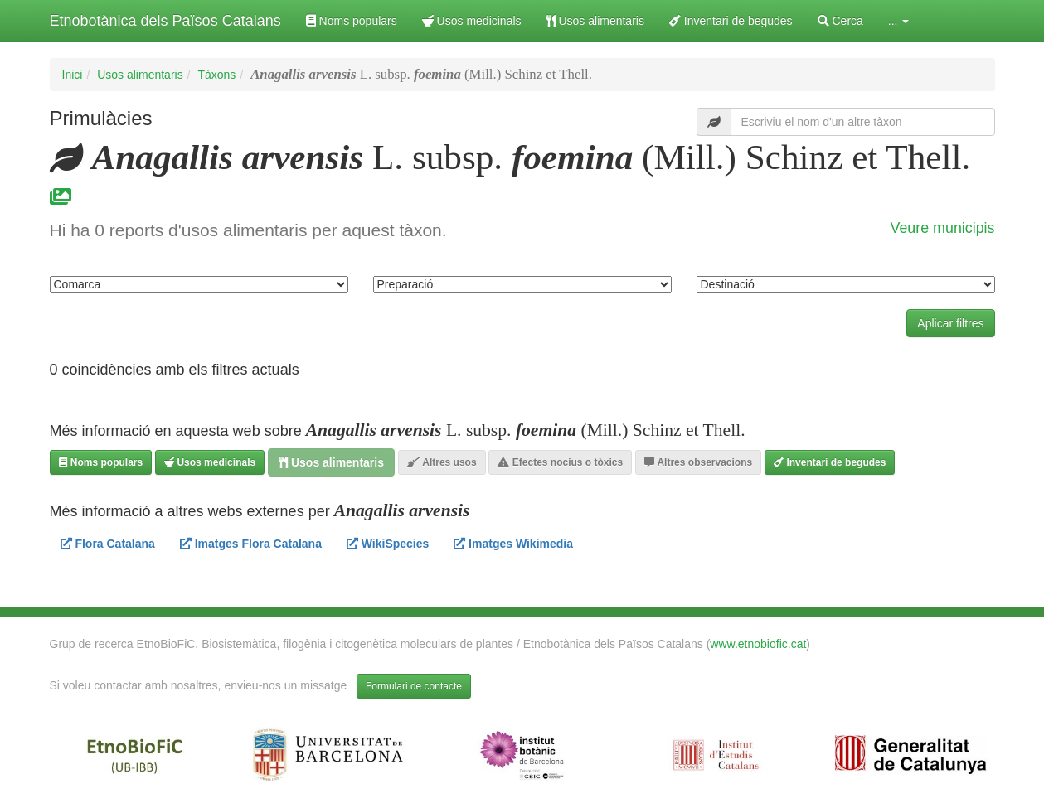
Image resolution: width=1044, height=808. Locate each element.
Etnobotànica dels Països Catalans (165, 20)
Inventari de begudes (731, 20)
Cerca (840, 20)
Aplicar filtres (950, 323)
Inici (72, 74)
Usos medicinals (472, 20)
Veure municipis (943, 228)
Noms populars (351, 20)
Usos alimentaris (595, 20)
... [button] (899, 20)
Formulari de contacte (414, 686)
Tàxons (216, 74)
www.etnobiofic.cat (758, 644)
